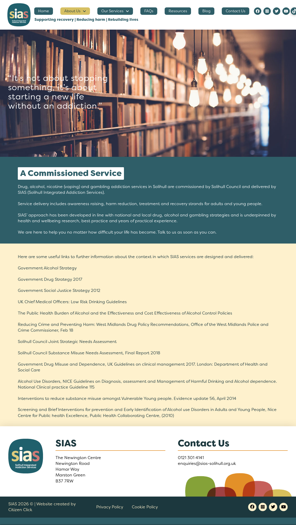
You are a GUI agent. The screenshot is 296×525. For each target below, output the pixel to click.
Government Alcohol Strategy (47, 268)
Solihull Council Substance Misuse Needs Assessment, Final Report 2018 (89, 353)
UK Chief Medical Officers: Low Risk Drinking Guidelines (72, 302)
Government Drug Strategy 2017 (50, 279)
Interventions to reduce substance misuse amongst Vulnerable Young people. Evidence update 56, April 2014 (127, 398)
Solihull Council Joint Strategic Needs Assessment (67, 341)
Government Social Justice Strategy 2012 (59, 290)
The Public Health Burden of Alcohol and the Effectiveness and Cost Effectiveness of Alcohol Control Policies (125, 313)
